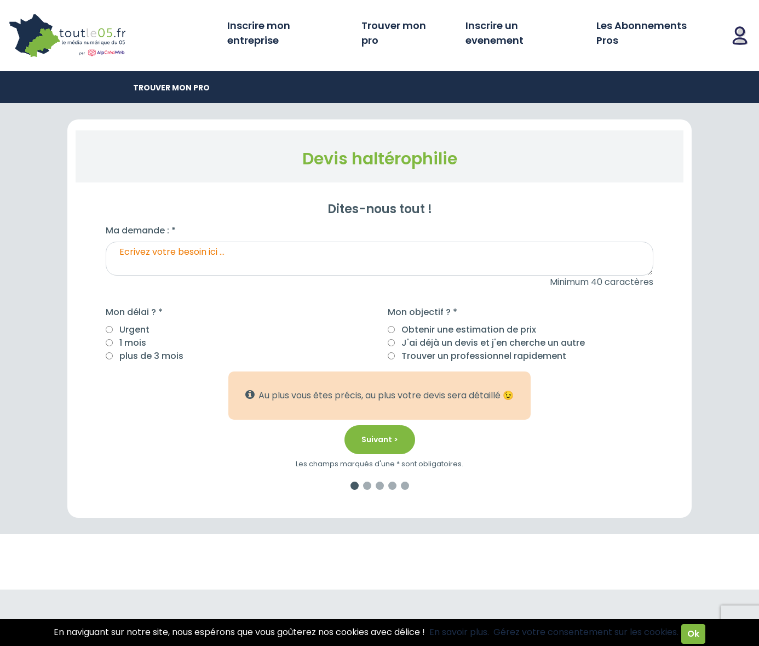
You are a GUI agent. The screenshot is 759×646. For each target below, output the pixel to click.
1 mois (132, 342)
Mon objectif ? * (422, 312)
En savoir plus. (459, 632)
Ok (693, 633)
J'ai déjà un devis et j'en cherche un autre (493, 342)
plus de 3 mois (151, 356)
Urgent (134, 329)
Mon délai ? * (134, 312)
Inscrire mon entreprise (258, 33)
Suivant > (379, 439)
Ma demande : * (141, 230)
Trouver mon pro (393, 33)
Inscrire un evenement (494, 33)
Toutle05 (109, 36)
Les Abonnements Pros (641, 33)
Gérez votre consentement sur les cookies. (586, 632)
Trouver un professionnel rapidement (483, 356)
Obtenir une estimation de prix (468, 329)
